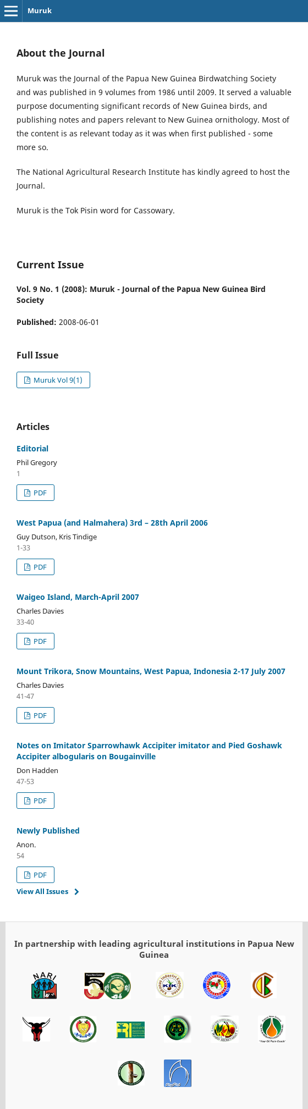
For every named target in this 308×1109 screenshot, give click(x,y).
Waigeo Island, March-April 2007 (77, 597)
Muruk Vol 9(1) (57, 380)
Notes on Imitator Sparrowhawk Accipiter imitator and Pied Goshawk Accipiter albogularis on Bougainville (149, 751)
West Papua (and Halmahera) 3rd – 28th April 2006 (112, 522)
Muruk (40, 10)
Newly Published (48, 830)
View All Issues (42, 891)
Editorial (32, 448)
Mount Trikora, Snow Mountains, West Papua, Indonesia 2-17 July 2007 (150, 671)
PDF (39, 493)
